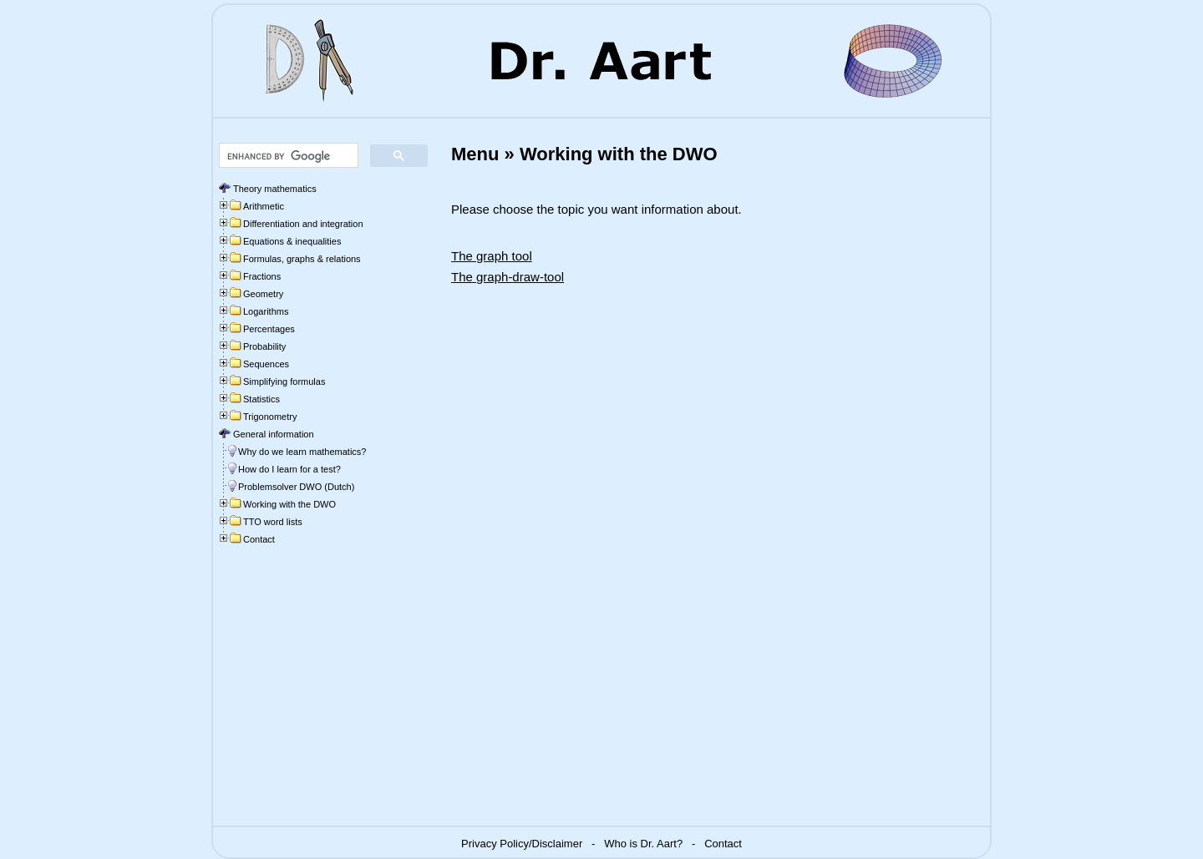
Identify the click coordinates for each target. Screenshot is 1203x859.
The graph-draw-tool (507, 277)
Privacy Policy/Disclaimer (521, 843)
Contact (723, 843)
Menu (475, 154)
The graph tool (491, 256)
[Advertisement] (319, 696)
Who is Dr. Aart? (643, 843)
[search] (287, 156)
